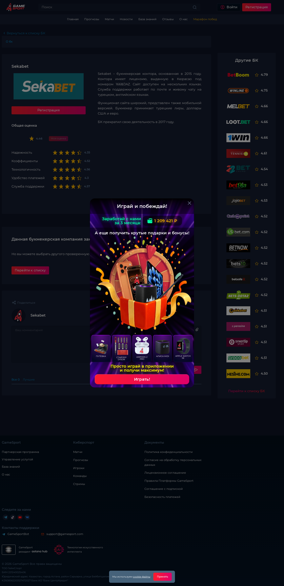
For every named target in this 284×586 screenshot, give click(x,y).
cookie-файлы (141, 576)
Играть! (142, 379)
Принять (162, 576)
